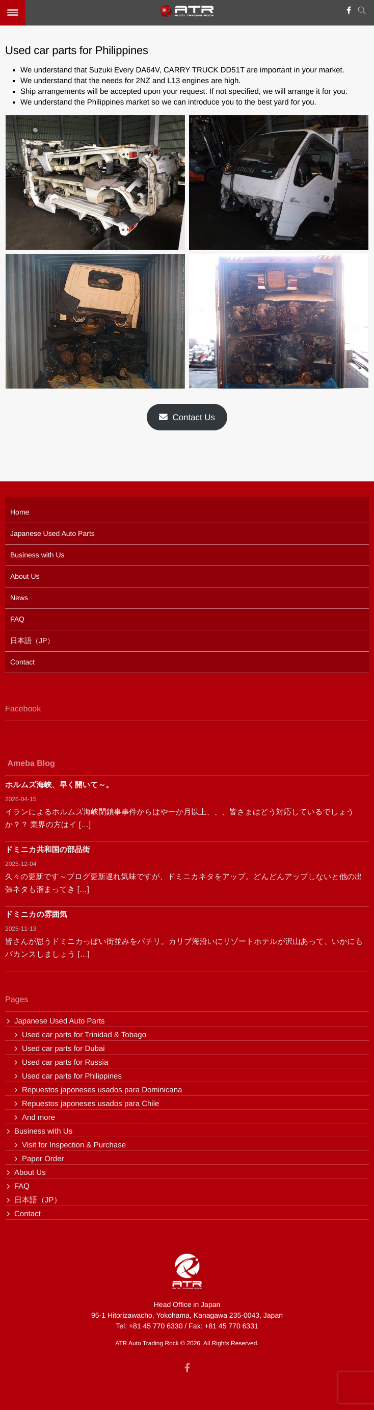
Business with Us (37, 555)
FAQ (17, 619)
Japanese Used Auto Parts (52, 533)
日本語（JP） (32, 640)
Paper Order (43, 1159)
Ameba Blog (31, 766)
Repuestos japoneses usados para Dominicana (102, 1090)
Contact (22, 662)
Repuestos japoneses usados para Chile (90, 1103)
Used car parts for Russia (65, 1062)
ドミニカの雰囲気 (36, 914)
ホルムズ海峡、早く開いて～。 (59, 785)
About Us (25, 576)
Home (19, 512)
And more (38, 1117)
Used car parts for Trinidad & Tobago (84, 1035)
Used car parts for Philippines (72, 1076)
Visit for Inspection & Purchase (74, 1145)
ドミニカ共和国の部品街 (47, 849)
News (19, 598)
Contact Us (187, 417)
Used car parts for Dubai (63, 1048)
